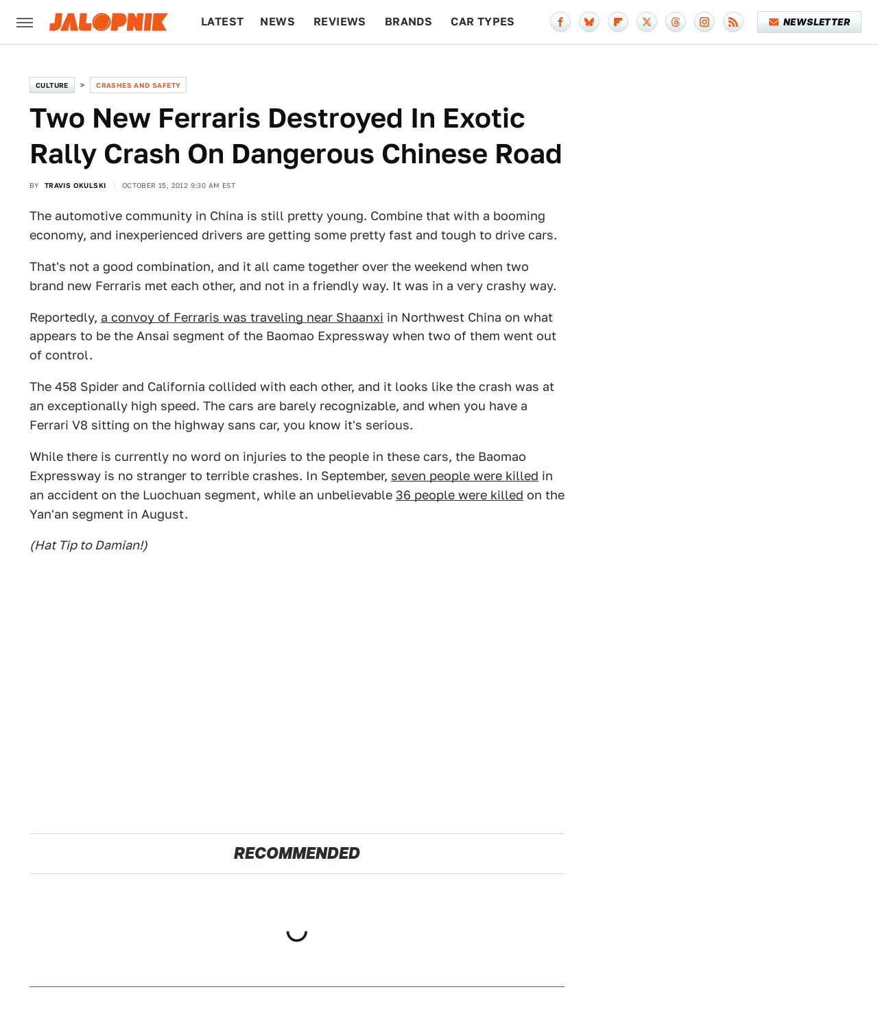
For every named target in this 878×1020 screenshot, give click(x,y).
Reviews (339, 21)
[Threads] (675, 22)
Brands (408, 21)
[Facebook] (560, 22)
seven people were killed (464, 476)
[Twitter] (647, 22)
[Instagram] (704, 22)
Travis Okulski (75, 185)
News (277, 21)
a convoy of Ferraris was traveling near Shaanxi (242, 317)
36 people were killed (459, 495)
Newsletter (810, 22)
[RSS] (733, 22)
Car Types (483, 21)
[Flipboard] (618, 22)
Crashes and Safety (138, 85)
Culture (52, 85)
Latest (222, 21)
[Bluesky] (589, 22)
